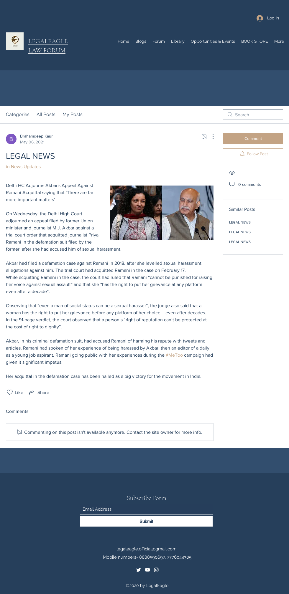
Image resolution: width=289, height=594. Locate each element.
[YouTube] (147, 570)
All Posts (46, 114)
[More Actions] (210, 136)
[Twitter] (139, 570)
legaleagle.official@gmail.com (146, 549)
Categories (17, 114)
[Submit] (146, 521)
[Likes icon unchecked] (10, 392)
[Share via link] (38, 392)
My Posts (73, 114)
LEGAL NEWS (240, 222)
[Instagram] (156, 570)
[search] (253, 114)
